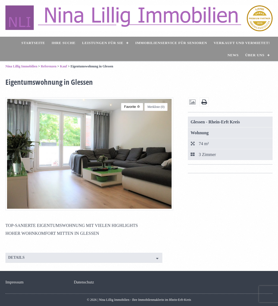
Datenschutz (84, 282)
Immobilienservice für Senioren (171, 43)
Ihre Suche (63, 43)
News (233, 55)
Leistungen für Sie (102, 43)
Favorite (132, 107)
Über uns (254, 55)
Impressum (14, 282)
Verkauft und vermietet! (242, 43)
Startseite (33, 43)
